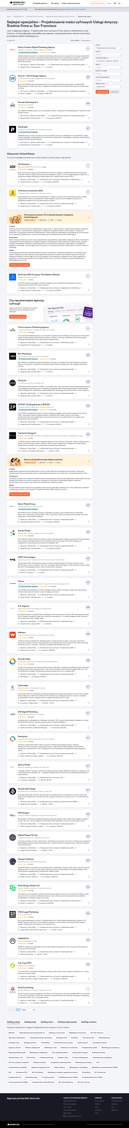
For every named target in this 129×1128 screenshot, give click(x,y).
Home (9, 16)
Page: (24, 1010)
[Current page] (29, 1010)
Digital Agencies (19, 16)
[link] (55, 3)
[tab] (13, 1022)
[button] (110, 3)
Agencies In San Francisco (35, 16)
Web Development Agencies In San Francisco (60, 16)
